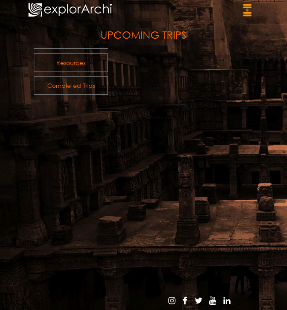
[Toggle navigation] (247, 10)
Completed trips (71, 85)
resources (70, 62)
